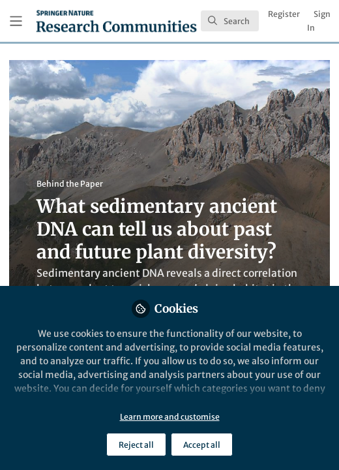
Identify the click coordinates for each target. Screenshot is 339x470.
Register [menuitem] (284, 14)
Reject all (136, 445)
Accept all (201, 445)
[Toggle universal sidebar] (16, 21)
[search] (230, 20)
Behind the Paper (70, 184)
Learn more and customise (170, 417)
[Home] (116, 21)
